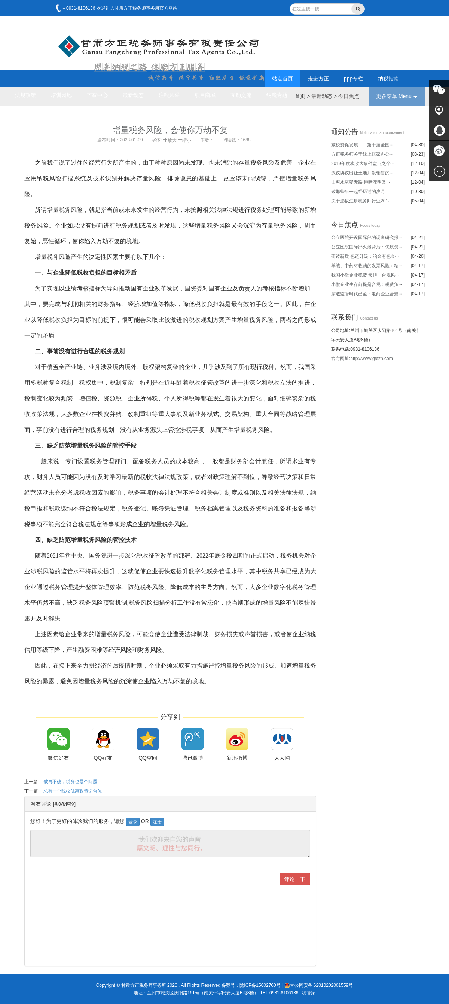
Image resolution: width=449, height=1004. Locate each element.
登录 (132, 821)
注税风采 (169, 95)
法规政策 (25, 95)
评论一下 (294, 879)
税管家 (308, 992)
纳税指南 (388, 79)
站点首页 (282, 79)
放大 (172, 139)
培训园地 (61, 95)
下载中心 (97, 95)
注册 (157, 821)
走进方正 (318, 79)
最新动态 (133, 95)
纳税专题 (276, 95)
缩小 (186, 139)
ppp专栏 (353, 79)
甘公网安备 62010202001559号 (318, 985)
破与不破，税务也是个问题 (70, 781)
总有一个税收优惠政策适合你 (72, 791)
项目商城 (205, 95)
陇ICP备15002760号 (259, 985)
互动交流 (240, 95)
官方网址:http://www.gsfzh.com (362, 358)
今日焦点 (348, 96)
